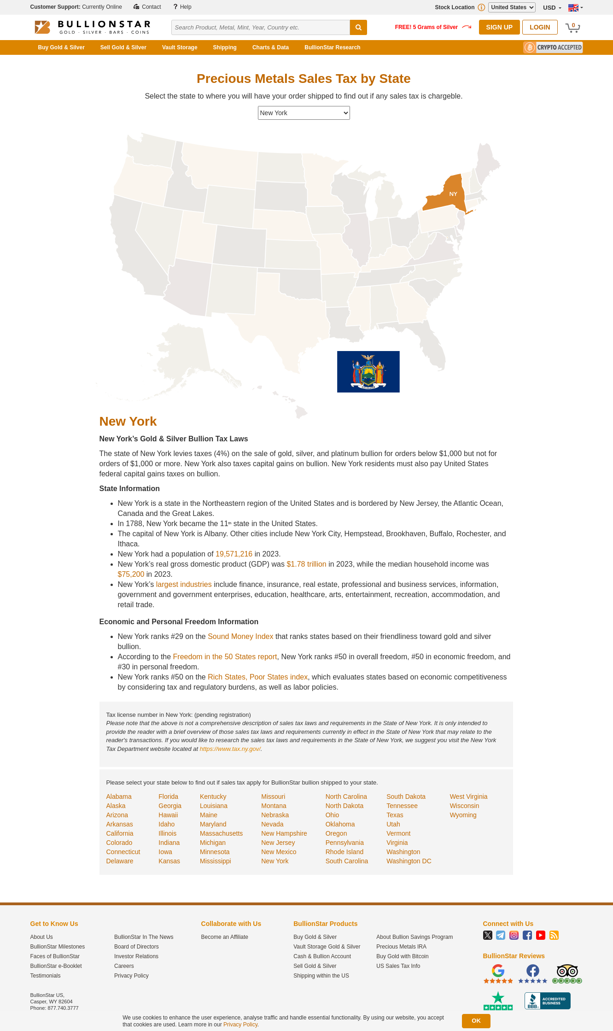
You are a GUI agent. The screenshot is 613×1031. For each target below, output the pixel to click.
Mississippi (215, 861)
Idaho (166, 824)
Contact (147, 6)
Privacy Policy (131, 975)
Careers (124, 966)
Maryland (213, 824)
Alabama (119, 796)
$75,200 (131, 574)
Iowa (165, 851)
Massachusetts (221, 833)
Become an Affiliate (225, 937)
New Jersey (278, 842)
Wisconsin (464, 805)
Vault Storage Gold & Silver (326, 946)
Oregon (336, 833)
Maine (208, 815)
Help (182, 6)
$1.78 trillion (306, 564)
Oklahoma (340, 824)
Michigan (213, 842)
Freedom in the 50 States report (225, 657)
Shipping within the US (321, 975)
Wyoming (463, 815)
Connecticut (123, 851)
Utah (393, 824)
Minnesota (215, 851)
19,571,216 (234, 554)
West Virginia (469, 796)
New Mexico (278, 851)
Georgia (169, 805)
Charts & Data (270, 47)
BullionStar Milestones (57, 946)
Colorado (119, 842)
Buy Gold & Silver (61, 47)
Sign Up (499, 27)
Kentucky (213, 796)
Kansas (169, 861)
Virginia (397, 842)
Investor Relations (136, 956)
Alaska (116, 805)
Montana (273, 805)
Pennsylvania (345, 842)
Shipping (225, 47)
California (120, 833)
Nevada (272, 824)
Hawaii (168, 815)
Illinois (167, 833)
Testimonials (45, 975)
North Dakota (344, 805)
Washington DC (409, 861)
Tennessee (402, 805)
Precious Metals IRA (401, 946)
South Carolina (347, 861)
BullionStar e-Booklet (56, 966)
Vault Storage (180, 47)
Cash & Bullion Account (322, 956)
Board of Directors (136, 946)
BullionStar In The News (144, 937)
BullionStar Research (332, 47)
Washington (403, 851)
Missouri (273, 796)
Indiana (169, 842)
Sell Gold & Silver (123, 47)
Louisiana (214, 805)
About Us (41, 937)
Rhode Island (345, 851)
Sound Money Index (240, 636)
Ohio (332, 815)
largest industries (184, 584)
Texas (394, 815)
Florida (168, 796)
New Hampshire (284, 833)
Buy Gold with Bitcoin (402, 956)
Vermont (398, 833)
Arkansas (119, 824)
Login (540, 27)
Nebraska (275, 815)
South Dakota (406, 796)
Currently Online (76, 7)
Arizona (117, 815)
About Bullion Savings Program (414, 937)
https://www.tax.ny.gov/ (230, 748)
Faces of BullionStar (55, 956)
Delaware (120, 861)
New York (274, 861)
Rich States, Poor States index (258, 677)
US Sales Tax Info (398, 966)
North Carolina (346, 796)
